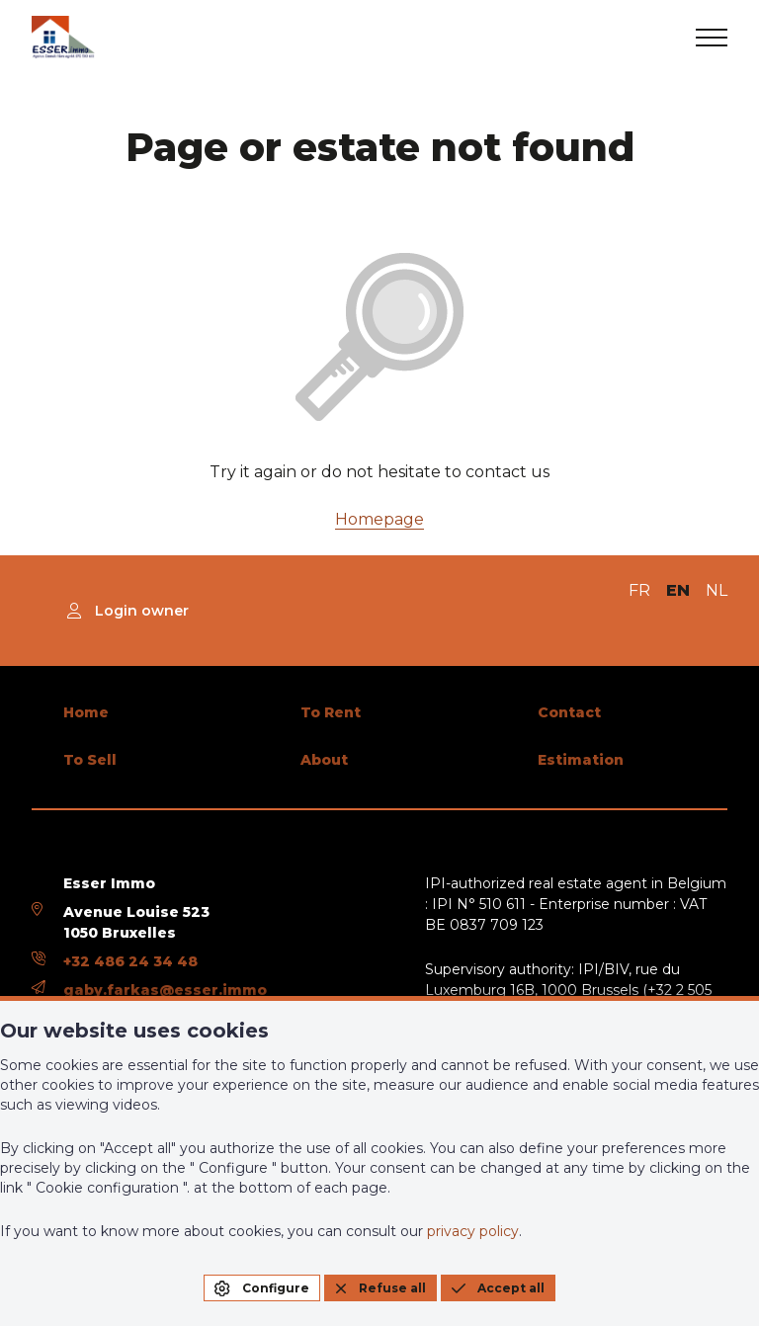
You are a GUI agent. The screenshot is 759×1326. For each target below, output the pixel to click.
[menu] (711, 37)
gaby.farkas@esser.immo (165, 990)
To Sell (90, 760)
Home (86, 712)
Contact (569, 712)
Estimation (581, 760)
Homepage (379, 519)
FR (639, 590)
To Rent (330, 712)
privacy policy (473, 1231)
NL (716, 590)
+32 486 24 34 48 (130, 961)
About (324, 760)
